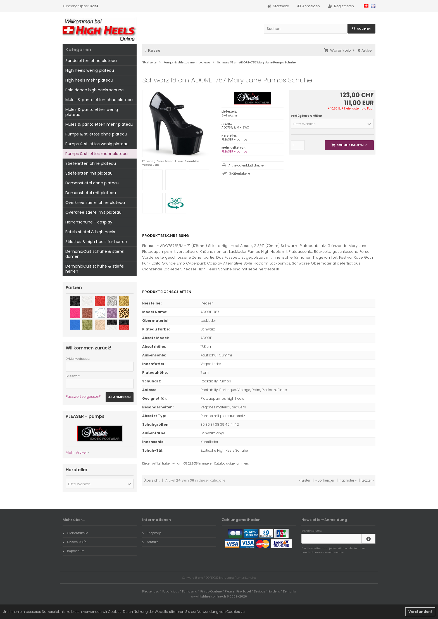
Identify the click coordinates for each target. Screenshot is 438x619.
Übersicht (152, 480)
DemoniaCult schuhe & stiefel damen (94, 254)
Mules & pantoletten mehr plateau (99, 124)
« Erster (304, 480)
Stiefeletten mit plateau (89, 173)
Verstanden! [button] (420, 611)
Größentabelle (239, 174)
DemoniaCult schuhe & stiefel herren (94, 268)
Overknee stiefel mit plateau (93, 212)
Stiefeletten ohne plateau (90, 163)
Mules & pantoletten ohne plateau (99, 100)
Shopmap (151, 533)
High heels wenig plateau (89, 70)
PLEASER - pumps (234, 151)
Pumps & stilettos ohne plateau (96, 134)
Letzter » (367, 480)
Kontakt (150, 542)
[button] (332, 124)
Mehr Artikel (76, 452)
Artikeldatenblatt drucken (247, 165)
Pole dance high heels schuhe (94, 90)
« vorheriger (324, 480)
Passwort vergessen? (83, 396)
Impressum (74, 551)
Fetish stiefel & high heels (90, 232)
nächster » (347, 480)
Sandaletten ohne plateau (91, 60)
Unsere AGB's (75, 542)
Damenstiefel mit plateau (90, 193)
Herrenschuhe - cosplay (88, 222)
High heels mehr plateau (89, 80)
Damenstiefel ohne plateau (92, 183)
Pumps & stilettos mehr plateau (96, 153)
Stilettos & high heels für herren (96, 241)
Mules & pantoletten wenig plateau (91, 112)
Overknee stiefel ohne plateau (95, 202)
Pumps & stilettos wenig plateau (96, 144)
